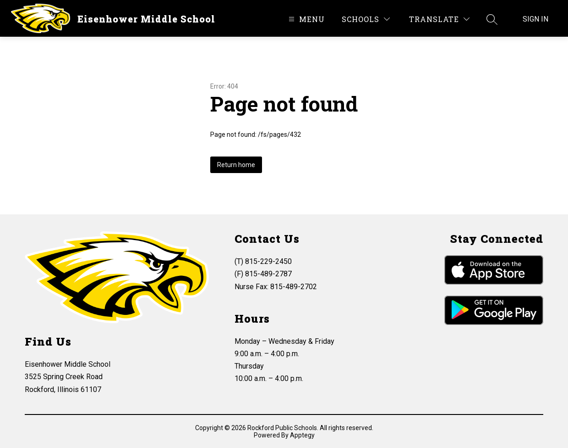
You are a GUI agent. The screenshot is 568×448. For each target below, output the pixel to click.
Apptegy (302, 435)
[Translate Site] (439, 19)
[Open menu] (305, 19)
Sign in (535, 19)
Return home (236, 164)
